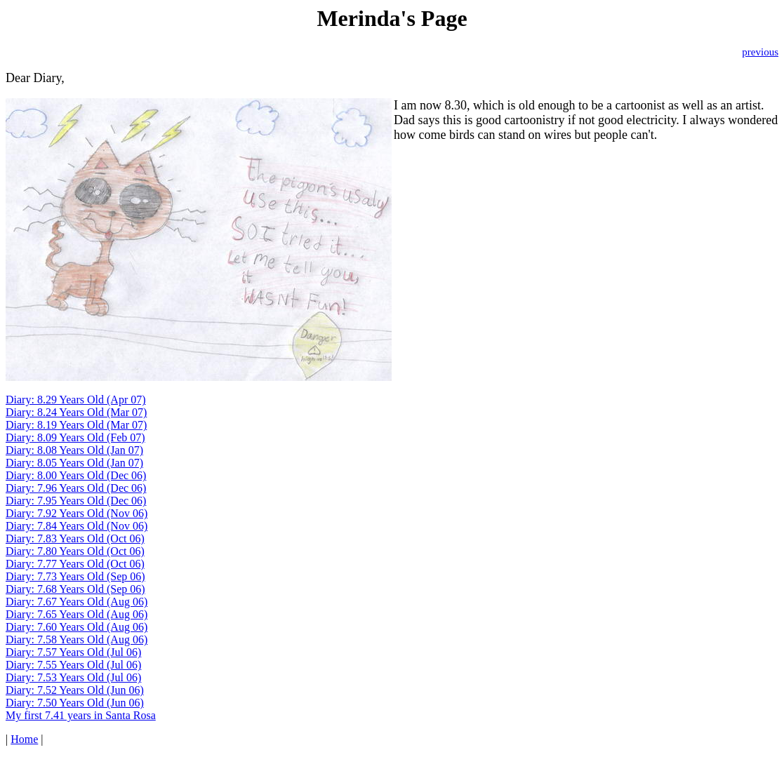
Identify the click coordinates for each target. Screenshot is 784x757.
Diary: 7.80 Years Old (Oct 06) (75, 551)
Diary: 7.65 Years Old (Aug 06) (76, 614)
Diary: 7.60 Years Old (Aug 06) (76, 627)
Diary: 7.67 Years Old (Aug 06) (76, 602)
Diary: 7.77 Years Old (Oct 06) (75, 564)
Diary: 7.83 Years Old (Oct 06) (75, 538)
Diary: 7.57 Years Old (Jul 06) (73, 652)
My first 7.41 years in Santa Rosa (81, 715)
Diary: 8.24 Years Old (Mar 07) (76, 412)
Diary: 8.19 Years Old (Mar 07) (76, 425)
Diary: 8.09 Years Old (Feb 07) (75, 437)
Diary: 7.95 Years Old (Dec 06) (76, 501)
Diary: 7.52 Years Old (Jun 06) (75, 690)
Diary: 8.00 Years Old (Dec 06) (76, 475)
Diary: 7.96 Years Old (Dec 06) (76, 488)
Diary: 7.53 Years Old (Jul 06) (73, 677)
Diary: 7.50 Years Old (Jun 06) (75, 703)
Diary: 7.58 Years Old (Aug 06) (76, 639)
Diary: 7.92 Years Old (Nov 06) (76, 513)
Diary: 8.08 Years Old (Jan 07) (74, 450)
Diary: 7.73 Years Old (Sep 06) (75, 576)
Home (24, 739)
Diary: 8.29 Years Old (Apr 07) (76, 400)
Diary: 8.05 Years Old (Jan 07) (74, 463)
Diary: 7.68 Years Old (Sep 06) (75, 589)
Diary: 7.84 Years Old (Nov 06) (76, 526)
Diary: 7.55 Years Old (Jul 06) (73, 665)
